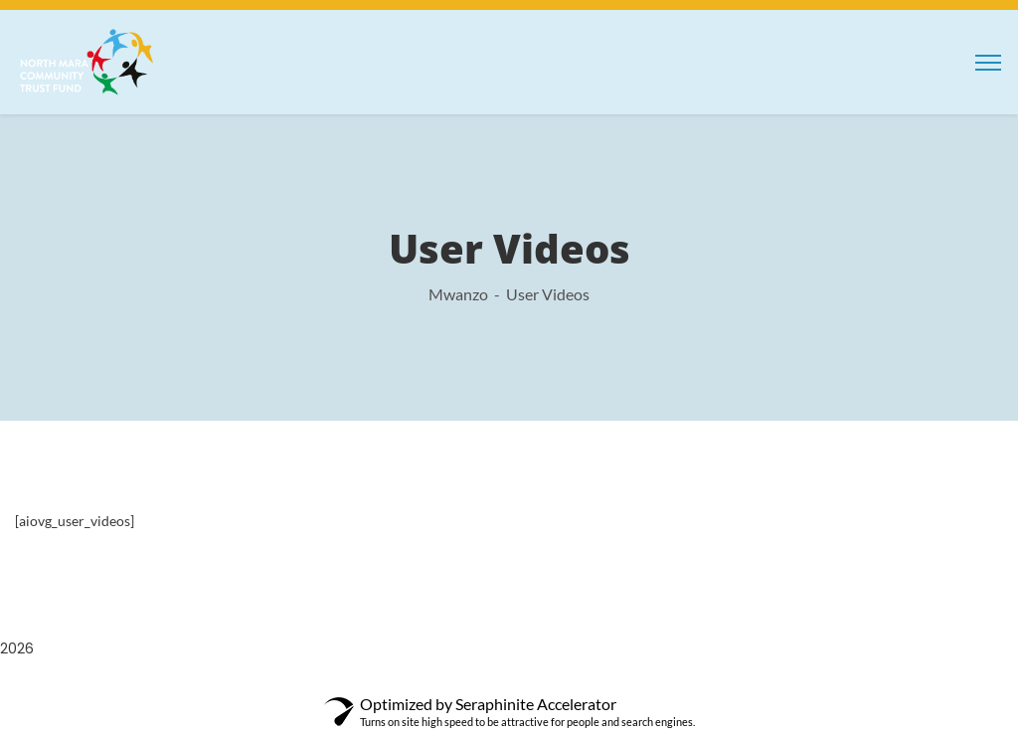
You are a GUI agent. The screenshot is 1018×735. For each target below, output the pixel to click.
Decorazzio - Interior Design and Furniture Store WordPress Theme (739, 685)
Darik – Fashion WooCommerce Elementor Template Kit (341, 685)
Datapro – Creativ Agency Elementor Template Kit (547, 685)
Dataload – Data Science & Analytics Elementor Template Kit (494, 685)
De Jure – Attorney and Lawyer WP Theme (630, 685)
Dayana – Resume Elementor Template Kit (591, 685)
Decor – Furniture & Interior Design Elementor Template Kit (679, 685)
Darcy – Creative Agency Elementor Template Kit (290, 685)
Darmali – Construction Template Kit (387, 685)
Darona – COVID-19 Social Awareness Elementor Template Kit (435, 685)
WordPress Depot (257, 685)
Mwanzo (458, 293)
